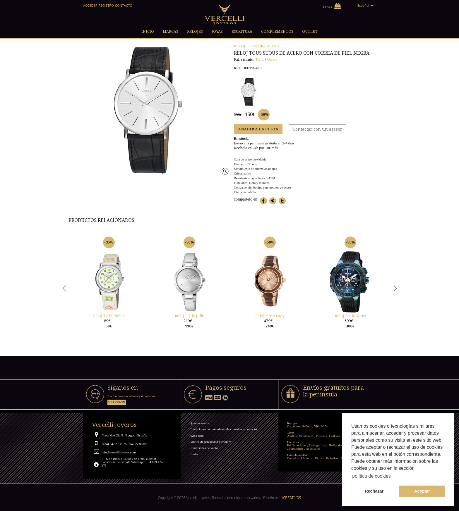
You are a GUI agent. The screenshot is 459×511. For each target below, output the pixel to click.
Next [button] (395, 288)
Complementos (297, 455)
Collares (334, 436)
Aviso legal (196, 435)
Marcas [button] (170, 31)
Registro (106, 5)
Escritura (293, 442)
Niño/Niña (321, 426)
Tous (259, 59)
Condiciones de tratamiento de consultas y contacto (223, 429)
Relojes (242, 46)
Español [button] (365, 5)
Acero (273, 46)
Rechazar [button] (374, 491)
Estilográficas (318, 445)
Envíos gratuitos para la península (333, 391)
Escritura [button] (242, 31)
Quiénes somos (199, 423)
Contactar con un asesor (317, 129)
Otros (272, 59)
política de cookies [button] (371, 476)
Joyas (290, 432)
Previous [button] (64, 288)
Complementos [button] (277, 31)
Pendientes (306, 436)
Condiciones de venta (203, 448)
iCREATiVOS (291, 497)
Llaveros (307, 458)
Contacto (123, 5)
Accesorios (313, 448)
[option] (108, 288)
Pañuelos (332, 458)
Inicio (147, 31)
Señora (258, 46)
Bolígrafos (336, 445)
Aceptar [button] (422, 491)
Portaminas (296, 448)
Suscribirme (117, 402)
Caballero (293, 426)
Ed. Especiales (296, 445)
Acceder (90, 5)
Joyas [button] (217, 31)
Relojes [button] (195, 31)
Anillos (292, 436)
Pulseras (321, 436)
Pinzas (319, 458)
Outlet (310, 31)
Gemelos (293, 458)
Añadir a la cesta (258, 129)
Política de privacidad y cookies (210, 441)
